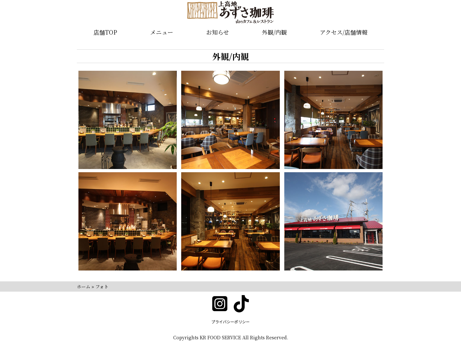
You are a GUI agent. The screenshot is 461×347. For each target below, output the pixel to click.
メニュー (161, 32)
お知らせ (217, 32)
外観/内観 (274, 32)
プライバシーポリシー (230, 321)
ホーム (83, 286)
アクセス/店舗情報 (344, 32)
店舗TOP (105, 32)
